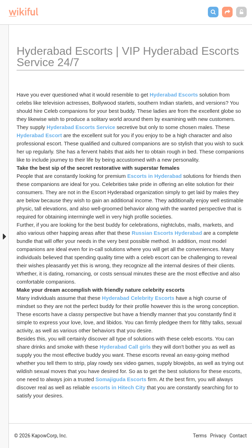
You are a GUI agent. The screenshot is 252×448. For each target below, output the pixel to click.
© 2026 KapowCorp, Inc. (40, 435)
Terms (200, 435)
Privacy (218, 435)
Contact (238, 435)
